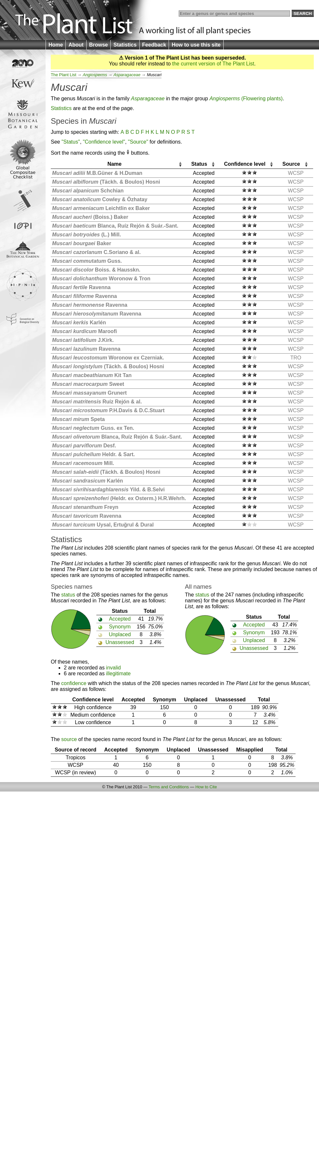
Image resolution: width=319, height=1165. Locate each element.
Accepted (120, 619)
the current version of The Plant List (213, 63)
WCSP (296, 173)
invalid (113, 667)
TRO (295, 357)
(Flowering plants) (246, 98)
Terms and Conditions (168, 786)
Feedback (154, 45)
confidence (73, 683)
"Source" (138, 142)
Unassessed (119, 642)
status (68, 594)
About (75, 45)
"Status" (71, 142)
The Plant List (63, 74)
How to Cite (206, 786)
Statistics (124, 45)
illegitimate (118, 673)
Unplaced (120, 634)
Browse (98, 45)
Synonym (120, 626)
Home (56, 45)
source (69, 739)
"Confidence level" (104, 142)
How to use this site (196, 45)
